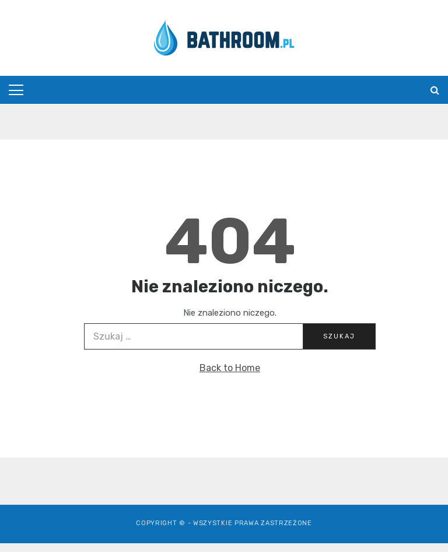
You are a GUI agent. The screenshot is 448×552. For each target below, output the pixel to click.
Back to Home (230, 367)
